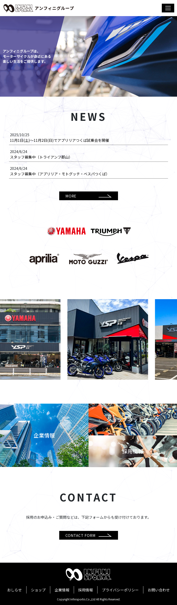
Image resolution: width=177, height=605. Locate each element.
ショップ (38, 590)
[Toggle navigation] (168, 8)
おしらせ (14, 590)
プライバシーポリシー (120, 590)
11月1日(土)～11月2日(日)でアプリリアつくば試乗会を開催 (59, 140)
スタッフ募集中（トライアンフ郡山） (41, 157)
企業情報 (62, 590)
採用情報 (85, 590)
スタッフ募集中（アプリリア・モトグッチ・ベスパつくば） (59, 174)
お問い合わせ (159, 590)
